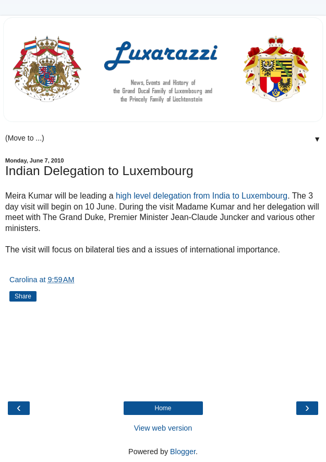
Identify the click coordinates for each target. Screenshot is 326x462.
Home (162, 408)
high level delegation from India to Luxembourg (201, 195)
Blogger (183, 451)
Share (23, 296)
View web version (163, 428)
